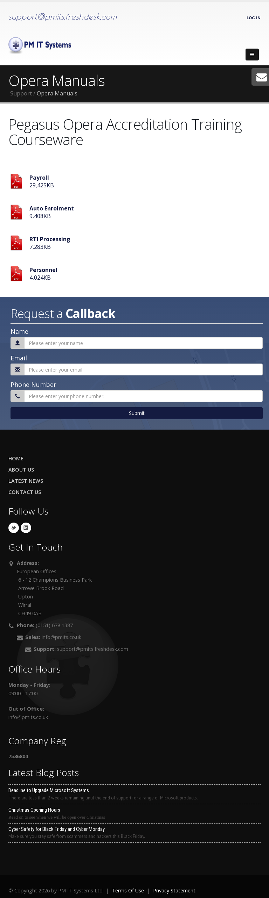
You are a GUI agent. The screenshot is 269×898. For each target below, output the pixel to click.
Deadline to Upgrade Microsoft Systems (134, 794)
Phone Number (33, 384)
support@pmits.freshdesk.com (62, 16)
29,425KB (41, 181)
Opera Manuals (57, 93)
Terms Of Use (128, 890)
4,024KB (43, 273)
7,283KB (49, 243)
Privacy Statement (174, 890)
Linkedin (26, 528)
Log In (254, 17)
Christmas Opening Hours (134, 813)
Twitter (13, 528)
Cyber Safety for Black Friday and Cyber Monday (134, 833)
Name (19, 331)
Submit (137, 413)
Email (19, 358)
